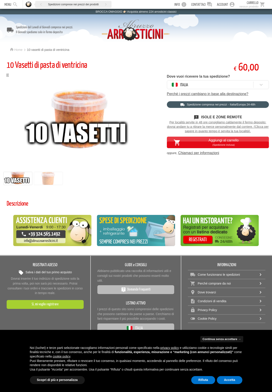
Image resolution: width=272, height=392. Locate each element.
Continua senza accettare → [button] (222, 339)
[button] (41, 4)
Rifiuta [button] (203, 380)
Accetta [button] (229, 380)
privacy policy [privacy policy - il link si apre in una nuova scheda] (169, 348)
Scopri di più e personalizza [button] (57, 380)
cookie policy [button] (61, 356)
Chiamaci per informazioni (198, 153)
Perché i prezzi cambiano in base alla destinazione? (207, 94)
